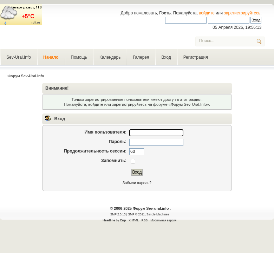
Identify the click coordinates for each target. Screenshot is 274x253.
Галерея (141, 57)
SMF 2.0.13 (118, 214)
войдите (207, 13)
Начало (50, 57)
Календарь (110, 57)
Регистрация (195, 57)
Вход (166, 57)
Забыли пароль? (137, 183)
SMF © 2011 (136, 214)
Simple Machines (157, 214)
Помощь (79, 57)
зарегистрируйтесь (242, 13)
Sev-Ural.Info (18, 57)
